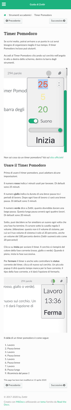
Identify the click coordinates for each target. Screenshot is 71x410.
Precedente (13, 21)
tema (43, 402)
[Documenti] (5, 15)
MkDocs (20, 402)
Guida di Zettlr (37, 4)
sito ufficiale (56, 157)
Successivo (58, 21)
